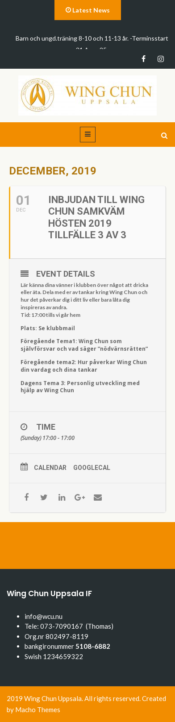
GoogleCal (91, 467)
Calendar (50, 467)
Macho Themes (37, 709)
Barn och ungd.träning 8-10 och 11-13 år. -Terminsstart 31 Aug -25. (92, 44)
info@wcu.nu (43, 616)
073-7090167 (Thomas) (76, 626)
